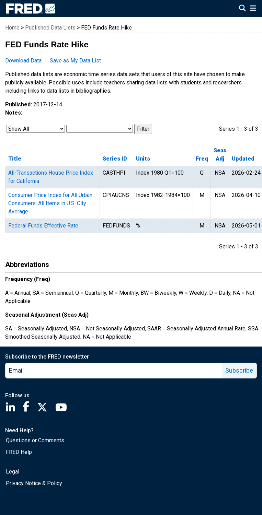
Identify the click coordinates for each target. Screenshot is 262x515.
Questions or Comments (35, 440)
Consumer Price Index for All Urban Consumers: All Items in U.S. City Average (50, 203)
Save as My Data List (75, 60)
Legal (12, 471)
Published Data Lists (50, 27)
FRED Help (19, 452)
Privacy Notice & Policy (34, 483)
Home (12, 27)
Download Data (23, 60)
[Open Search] (242, 9)
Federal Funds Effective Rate (43, 225)
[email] (113, 370)
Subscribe (239, 370)
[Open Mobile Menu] (253, 9)
